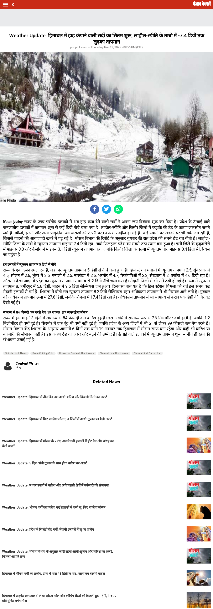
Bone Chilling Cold (42, 353)
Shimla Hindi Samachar (147, 353)
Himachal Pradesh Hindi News (76, 353)
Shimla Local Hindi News (114, 353)
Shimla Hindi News (16, 353)
